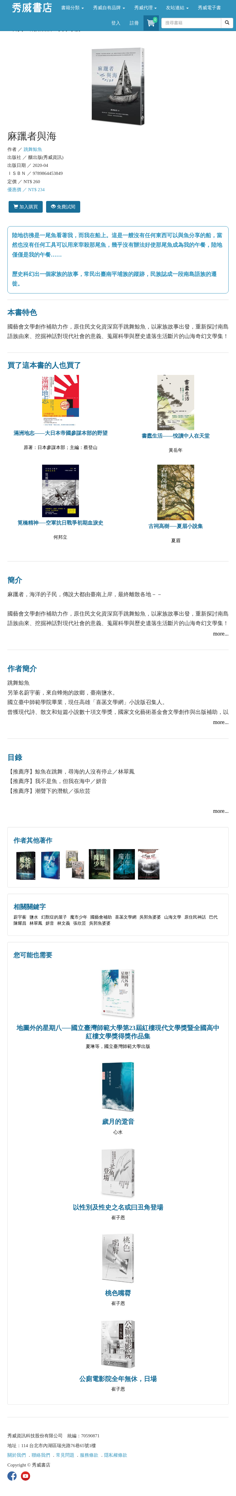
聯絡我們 (41, 1455)
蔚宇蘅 (20, 917)
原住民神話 (195, 917)
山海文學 (172, 917)
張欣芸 (79, 923)
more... (221, 634)
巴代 (213, 917)
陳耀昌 (20, 923)
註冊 (134, 23)
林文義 (63, 923)
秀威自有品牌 (109, 7)
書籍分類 (72, 7)
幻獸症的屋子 (54, 917)
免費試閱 (63, 206)
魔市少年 (78, 917)
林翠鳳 (36, 923)
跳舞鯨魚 (33, 149)
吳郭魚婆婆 (150, 917)
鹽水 (34, 917)
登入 (115, 23)
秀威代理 (145, 7)
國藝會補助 (101, 917)
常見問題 (65, 1455)
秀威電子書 (209, 7)
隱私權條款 (115, 1455)
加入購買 (26, 206)
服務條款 (89, 1455)
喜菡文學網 (125, 917)
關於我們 (16, 1455)
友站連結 (177, 7)
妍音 (49, 923)
